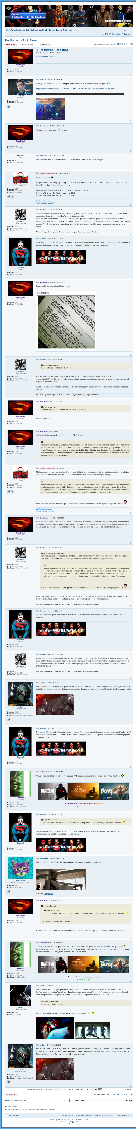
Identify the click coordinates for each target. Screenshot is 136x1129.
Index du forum (32, 30)
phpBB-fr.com (73, 1123)
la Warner (48, 732)
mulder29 (43, 79)
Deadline (39, 615)
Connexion (127, 34)
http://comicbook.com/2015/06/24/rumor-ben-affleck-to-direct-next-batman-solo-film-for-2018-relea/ (76, 89)
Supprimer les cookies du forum (86, 1115)
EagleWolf (43, 772)
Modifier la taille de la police (129, 29)
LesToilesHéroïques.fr (17, 30)
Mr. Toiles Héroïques (47, 173)
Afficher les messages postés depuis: (47, 1089)
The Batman (67, 30)
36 (131, 44)
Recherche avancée (124, 23)
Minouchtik (43, 156)
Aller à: (65, 1100)
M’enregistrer (116, 34)
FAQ (106, 34)
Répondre (11, 44)
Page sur (110, 44)
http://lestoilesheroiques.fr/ (45, 203)
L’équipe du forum (67, 1115)
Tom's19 (42, 986)
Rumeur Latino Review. (45, 57)
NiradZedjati (44, 53)
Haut (130, 75)
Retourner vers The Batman (16, 1100)
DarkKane (43, 210)
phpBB (60, 1120)
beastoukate (44, 858)
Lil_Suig (42, 683)
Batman (59, 30)
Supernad (43, 238)
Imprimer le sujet (124, 29)
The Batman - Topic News (21, 40)
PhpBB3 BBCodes (75, 1121)
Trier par (75, 1089)
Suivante (128, 1089)
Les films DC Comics (47, 30)
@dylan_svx (48, 894)
